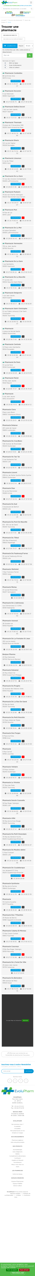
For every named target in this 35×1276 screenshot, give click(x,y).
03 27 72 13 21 (11, 117)
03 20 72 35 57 (12, 83)
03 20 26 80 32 (12, 321)
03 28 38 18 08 (11, 909)
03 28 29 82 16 (11, 435)
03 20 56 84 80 (12, 811)
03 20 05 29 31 (11, 420)
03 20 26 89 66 (12, 793)
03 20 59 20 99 (11, 649)
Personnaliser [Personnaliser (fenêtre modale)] (18, 1273)
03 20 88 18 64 (11, 728)
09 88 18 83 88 (12, 355)
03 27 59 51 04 (11, 743)
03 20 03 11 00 (11, 532)
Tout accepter (12, 1270)
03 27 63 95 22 (11, 272)
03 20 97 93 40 (12, 613)
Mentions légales (15, 1193)
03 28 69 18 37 (11, 777)
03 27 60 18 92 (11, 941)
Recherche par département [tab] (13, 38)
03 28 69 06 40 (11, 238)
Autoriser (25, 1020)
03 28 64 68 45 (11, 925)
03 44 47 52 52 (19, 1105)
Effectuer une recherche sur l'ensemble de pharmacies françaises (17, 1053)
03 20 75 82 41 (12, 220)
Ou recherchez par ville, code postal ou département (16, 50)
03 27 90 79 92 (12, 579)
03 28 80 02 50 (11, 665)
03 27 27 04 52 (11, 499)
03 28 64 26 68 (18, 878)
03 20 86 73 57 (11, 388)
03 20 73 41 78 (11, 696)
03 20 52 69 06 (12, 514)
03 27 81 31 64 (11, 287)
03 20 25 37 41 (11, 829)
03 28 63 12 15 (11, 844)
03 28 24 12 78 (11, 894)
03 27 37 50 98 (11, 957)
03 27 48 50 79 (12, 133)
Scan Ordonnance (15, 65)
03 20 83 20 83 (12, 169)
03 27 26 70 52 (12, 151)
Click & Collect (14, 67)
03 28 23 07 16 (11, 680)
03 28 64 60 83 (11, 372)
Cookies (18, 1195)
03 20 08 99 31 (19, 597)
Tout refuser (24, 1270)
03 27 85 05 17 (11, 303)
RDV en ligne (13, 62)
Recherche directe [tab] (10, 35)
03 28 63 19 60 (11, 451)
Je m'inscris (29, 1070)
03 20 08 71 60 (11, 339)
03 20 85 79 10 (11, 404)
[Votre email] (12, 1071)
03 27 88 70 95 (12, 988)
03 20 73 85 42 (12, 631)
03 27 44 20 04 (12, 759)
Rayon (21, 45)
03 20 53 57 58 (11, 564)
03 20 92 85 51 (11, 467)
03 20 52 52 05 (12, 860)
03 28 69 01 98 (11, 186)
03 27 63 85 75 (11, 101)
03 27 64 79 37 (11, 548)
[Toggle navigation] (31, 2)
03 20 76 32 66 (11, 712)
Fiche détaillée (15, 80)
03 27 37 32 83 (19, 972)
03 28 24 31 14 (11, 483)
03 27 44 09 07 (12, 202)
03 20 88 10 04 (12, 254)
